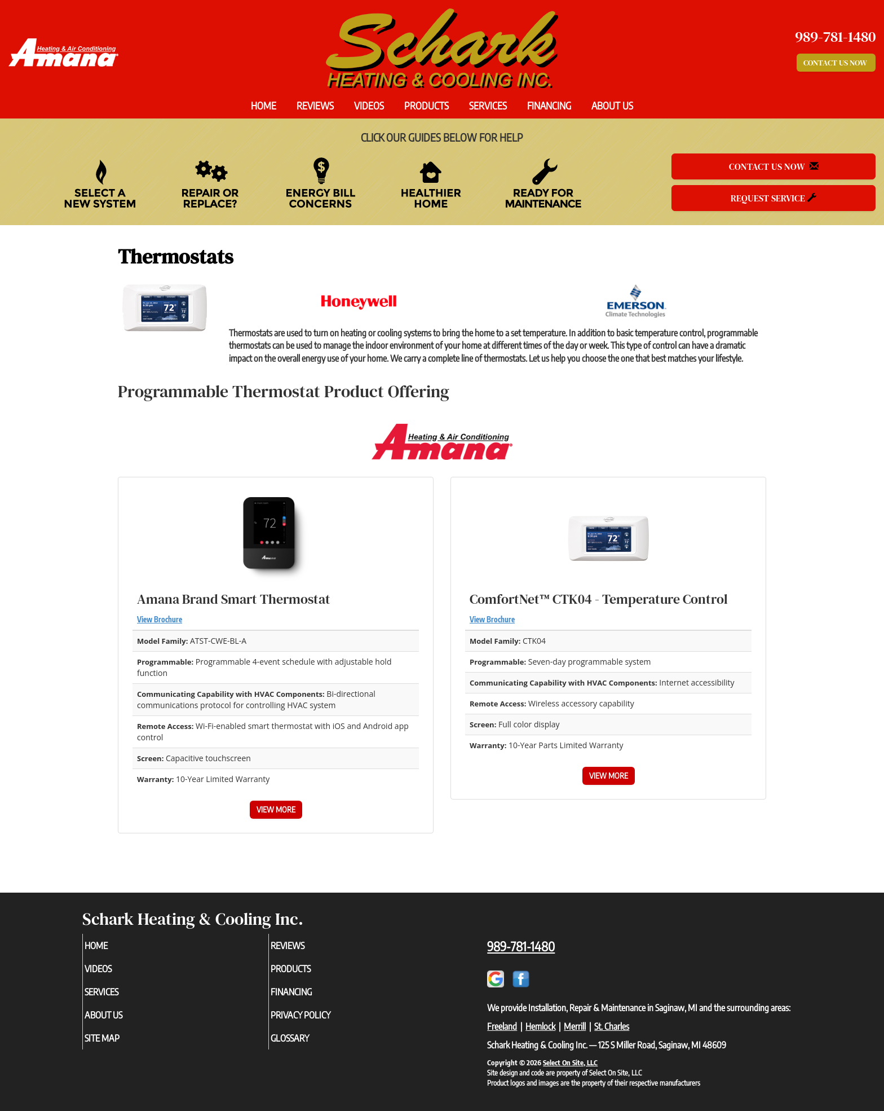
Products (426, 105)
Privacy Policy (321, 1020)
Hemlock (540, 1026)
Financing (549, 105)
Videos (369, 105)
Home (263, 105)
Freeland (502, 1026)
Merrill (575, 1026)
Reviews (315, 105)
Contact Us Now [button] (836, 62)
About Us (612, 105)
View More (276, 809)
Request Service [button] (773, 198)
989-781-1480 (521, 946)
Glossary (309, 1045)
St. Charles (611, 1026)
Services (488, 105)
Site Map (121, 1045)
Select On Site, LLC (570, 1062)
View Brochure (159, 619)
